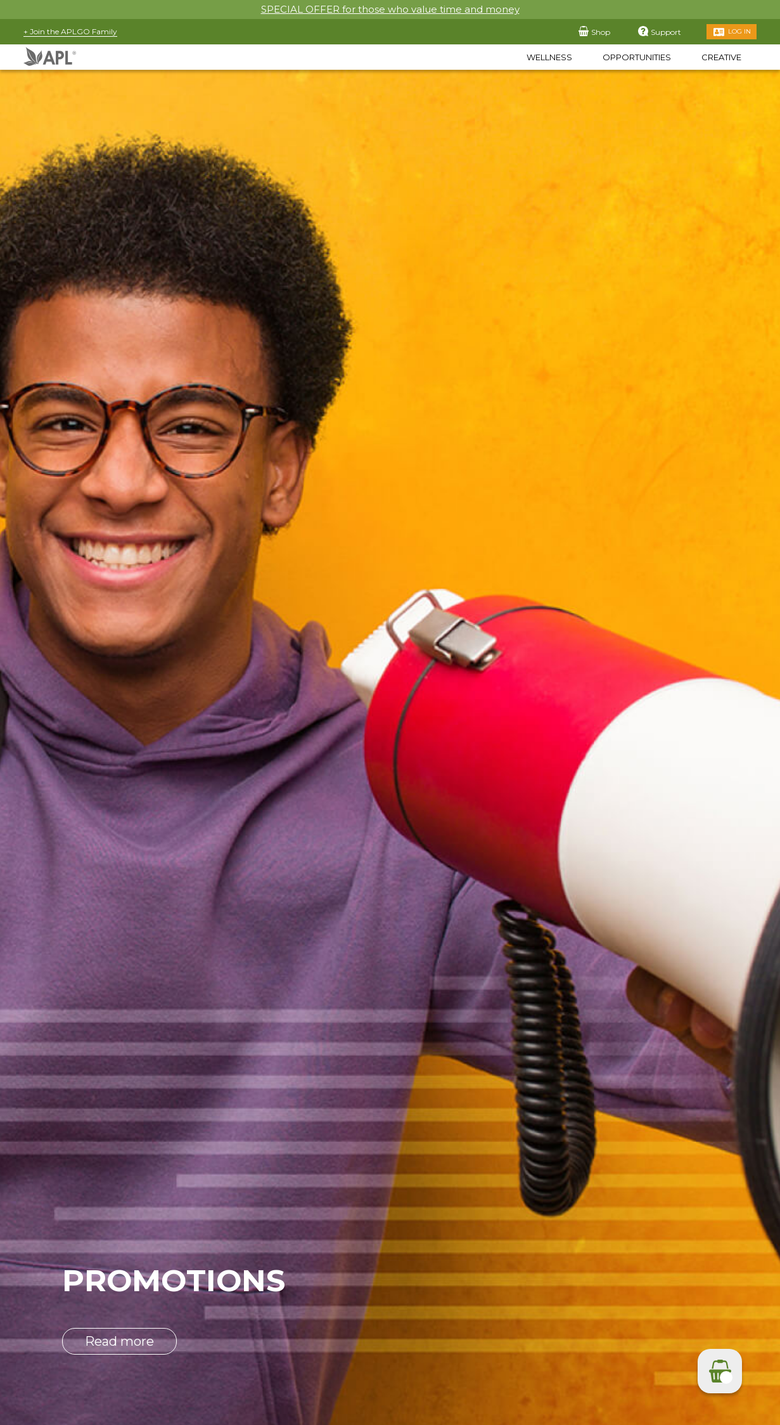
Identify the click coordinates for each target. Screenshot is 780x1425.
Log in (739, 31)
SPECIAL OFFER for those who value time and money (390, 9)
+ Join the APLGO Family (70, 31)
